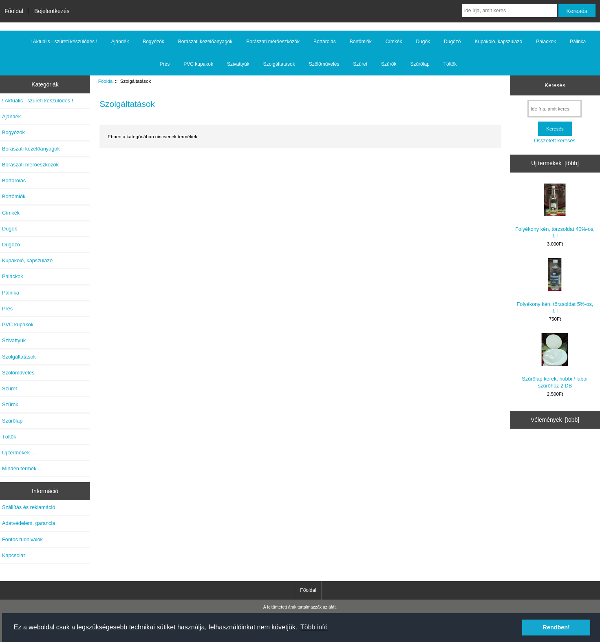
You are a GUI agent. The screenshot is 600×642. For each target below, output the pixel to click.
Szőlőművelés (324, 64)
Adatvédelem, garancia (28, 523)
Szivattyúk (238, 64)
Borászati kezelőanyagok (205, 41)
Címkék (394, 41)
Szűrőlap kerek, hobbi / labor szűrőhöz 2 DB (555, 360)
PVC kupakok (198, 64)
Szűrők (388, 64)
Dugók (423, 41)
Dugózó (452, 41)
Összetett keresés (555, 140)
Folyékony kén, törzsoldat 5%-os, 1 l (555, 285)
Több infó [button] (314, 627)
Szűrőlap (419, 64)
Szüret (360, 64)
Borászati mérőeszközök (273, 41)
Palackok (546, 41)
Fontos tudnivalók (22, 539)
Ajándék (120, 41)
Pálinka (578, 41)
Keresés (555, 85)
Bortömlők (361, 41)
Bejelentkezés (52, 11)
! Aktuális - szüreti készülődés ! (64, 41)
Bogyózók (153, 41)
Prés (165, 64)
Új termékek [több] (555, 163)
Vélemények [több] (555, 419)
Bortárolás (324, 41)
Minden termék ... (22, 468)
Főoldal (13, 11)
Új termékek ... (18, 452)
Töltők (450, 64)
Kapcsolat (13, 555)
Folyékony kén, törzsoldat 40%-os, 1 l (555, 211)
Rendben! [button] (556, 627)
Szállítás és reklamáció (28, 507)
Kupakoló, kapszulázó (498, 41)
